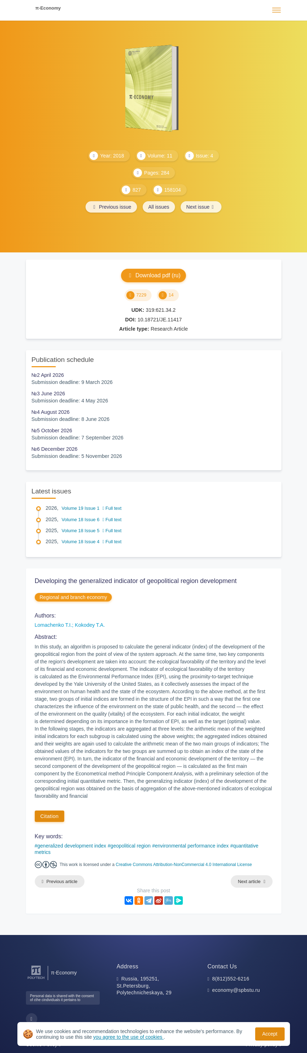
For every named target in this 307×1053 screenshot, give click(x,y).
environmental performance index (192, 846)
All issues (158, 207)
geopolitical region (130, 846)
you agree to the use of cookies (128, 1037)
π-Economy (48, 8)
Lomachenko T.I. (53, 625)
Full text (112, 508)
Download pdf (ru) (153, 275)
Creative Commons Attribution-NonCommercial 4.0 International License (184, 864)
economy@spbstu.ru (236, 990)
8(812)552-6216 (231, 979)
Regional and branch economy (73, 597)
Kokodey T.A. (90, 625)
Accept (270, 1034)
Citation (49, 816)
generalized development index (71, 846)
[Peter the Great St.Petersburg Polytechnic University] (36, 979)
